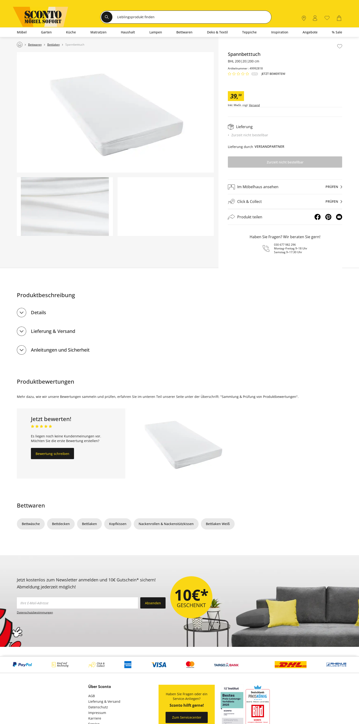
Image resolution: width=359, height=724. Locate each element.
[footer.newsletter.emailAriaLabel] (77, 603)
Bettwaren (31, 505)
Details (38, 312)
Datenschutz (98, 707)
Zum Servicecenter (186, 717)
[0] (327, 17)
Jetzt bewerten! (273, 73)
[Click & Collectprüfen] (285, 201)
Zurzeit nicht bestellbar (285, 162)
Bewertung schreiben (52, 453)
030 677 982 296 (285, 245)
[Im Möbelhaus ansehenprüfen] (285, 186)
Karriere (94, 718)
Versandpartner (269, 146)
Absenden (153, 603)
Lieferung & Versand (53, 331)
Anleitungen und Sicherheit (60, 350)
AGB (91, 696)
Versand (254, 105)
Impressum (97, 712)
